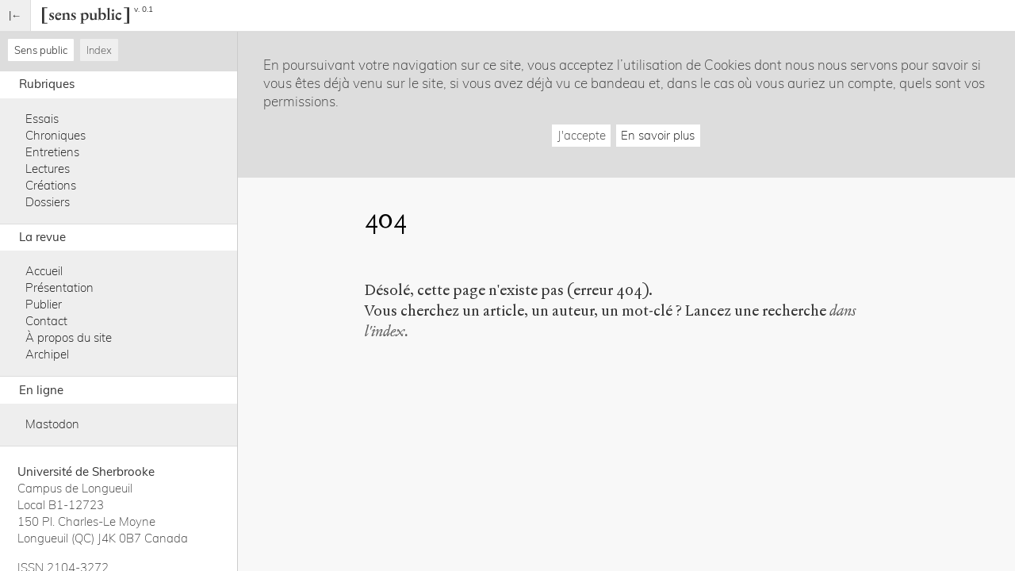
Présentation (59, 287)
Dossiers (47, 201)
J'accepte (581, 135)
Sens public (40, 50)
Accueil (44, 270)
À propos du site (68, 337)
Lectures (47, 168)
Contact (46, 320)
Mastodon (52, 423)
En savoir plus (658, 135)
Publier (43, 304)
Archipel (47, 354)
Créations (50, 185)
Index (99, 50)
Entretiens (52, 151)
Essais (42, 118)
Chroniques (55, 135)
